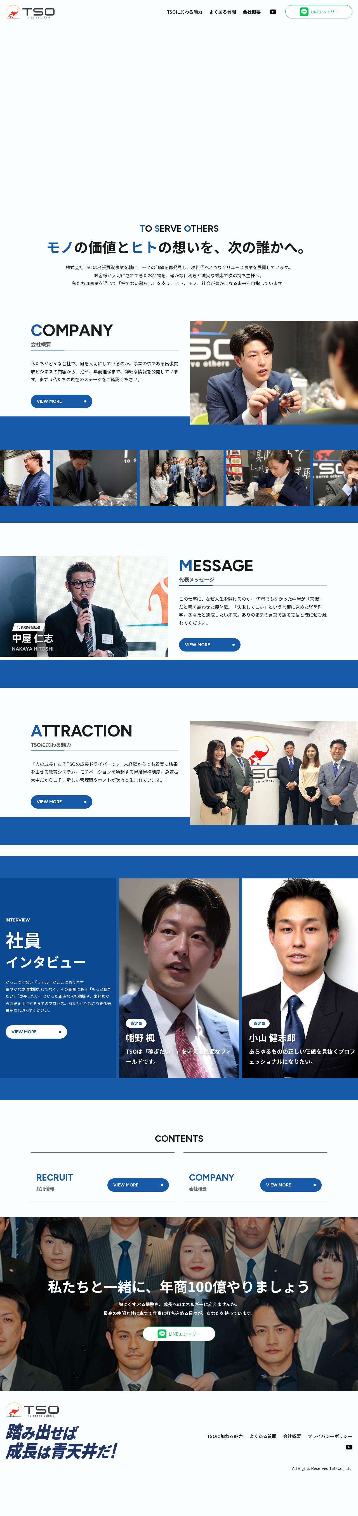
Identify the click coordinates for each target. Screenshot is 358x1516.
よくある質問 (222, 11)
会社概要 (252, 11)
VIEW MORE (49, 401)
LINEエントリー (179, 1370)
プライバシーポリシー (330, 1472)
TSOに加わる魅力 (184, 11)
